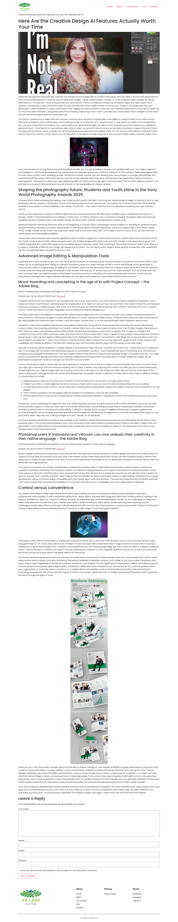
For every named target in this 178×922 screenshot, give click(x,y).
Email (21, 851)
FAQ (144, 6)
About (120, 6)
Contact (154, 6)
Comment (24, 809)
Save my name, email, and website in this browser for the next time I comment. (58, 870)
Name (22, 841)
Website (22, 860)
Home (110, 6)
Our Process (132, 6)
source (61, 296)
